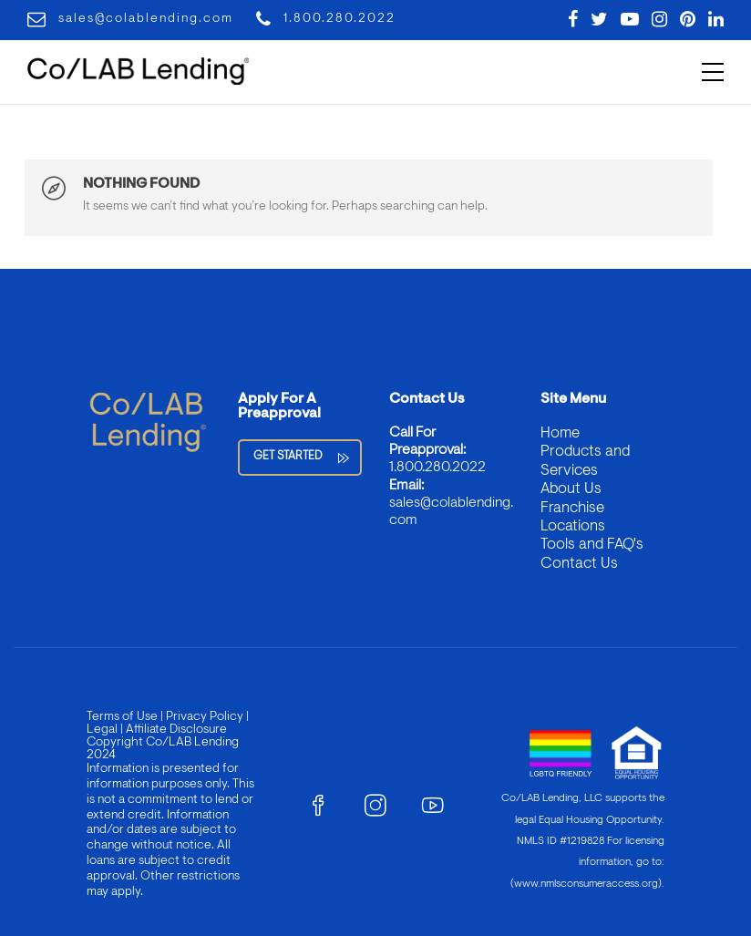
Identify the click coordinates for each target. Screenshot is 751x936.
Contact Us (579, 563)
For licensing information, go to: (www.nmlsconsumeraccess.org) (587, 863)
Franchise (572, 508)
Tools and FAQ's (591, 544)
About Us (571, 489)
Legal (102, 730)
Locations (572, 526)
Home (560, 433)
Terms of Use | (125, 717)
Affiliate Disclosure (176, 730)
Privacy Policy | (206, 717)
